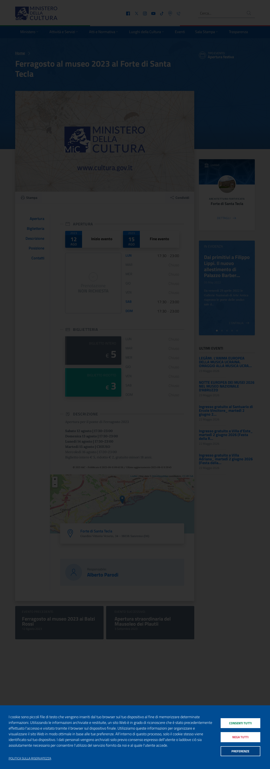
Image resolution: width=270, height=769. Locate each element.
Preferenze (240, 751)
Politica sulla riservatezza (30, 758)
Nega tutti (240, 737)
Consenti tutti (240, 723)
